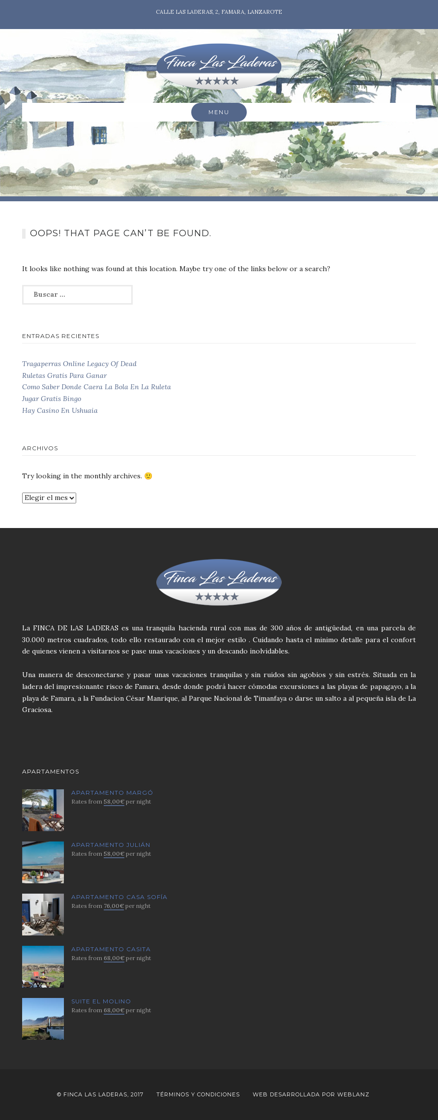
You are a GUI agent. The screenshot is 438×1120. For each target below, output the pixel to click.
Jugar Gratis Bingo (51, 398)
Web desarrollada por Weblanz (311, 1094)
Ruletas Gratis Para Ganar (64, 375)
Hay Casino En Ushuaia (60, 410)
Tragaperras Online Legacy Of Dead (79, 363)
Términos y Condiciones (198, 1094)
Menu (219, 112)
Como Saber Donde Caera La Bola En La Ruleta (96, 386)
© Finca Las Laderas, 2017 (100, 1094)
